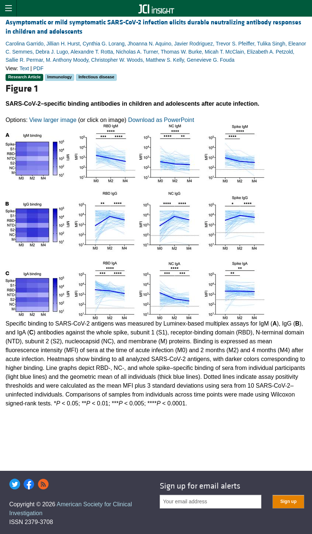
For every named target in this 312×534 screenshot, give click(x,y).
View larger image (53, 120)
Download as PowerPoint (161, 120)
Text (24, 68)
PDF (38, 68)
